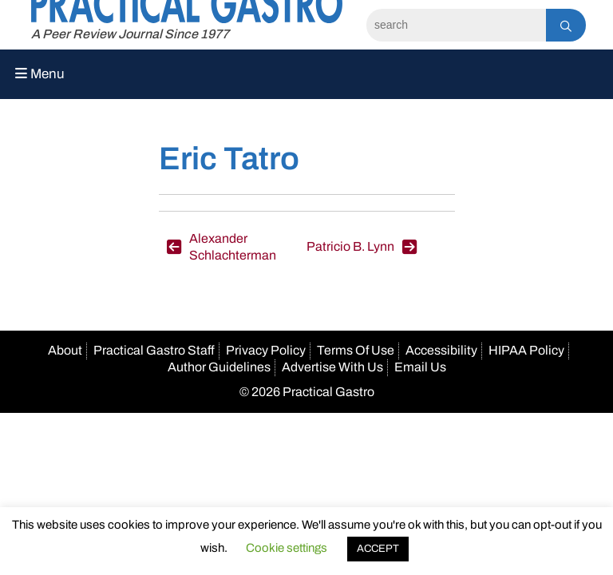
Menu (40, 73)
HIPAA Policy (526, 350)
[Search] (456, 25)
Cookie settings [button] (286, 547)
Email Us (420, 367)
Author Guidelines (219, 367)
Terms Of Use (355, 350)
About (65, 350)
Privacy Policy (266, 350)
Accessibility (441, 350)
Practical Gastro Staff (154, 350)
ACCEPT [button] (378, 548)
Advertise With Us (332, 367)
